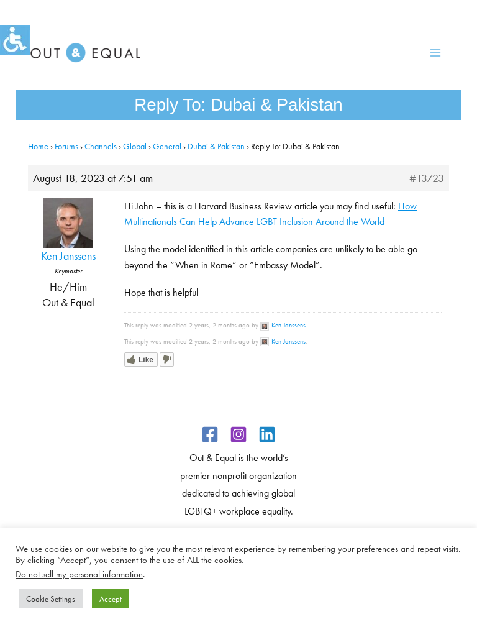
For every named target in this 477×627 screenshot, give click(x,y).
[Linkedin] (267, 434)
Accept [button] (110, 598)
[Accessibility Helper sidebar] (15, 40)
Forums (66, 146)
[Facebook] (210, 434)
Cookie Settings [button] (50, 598)
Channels (100, 146)
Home (38, 146)
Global (135, 146)
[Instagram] (238, 434)
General (167, 146)
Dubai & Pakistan (216, 146)
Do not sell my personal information (79, 574)
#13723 (426, 178)
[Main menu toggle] (435, 53)
